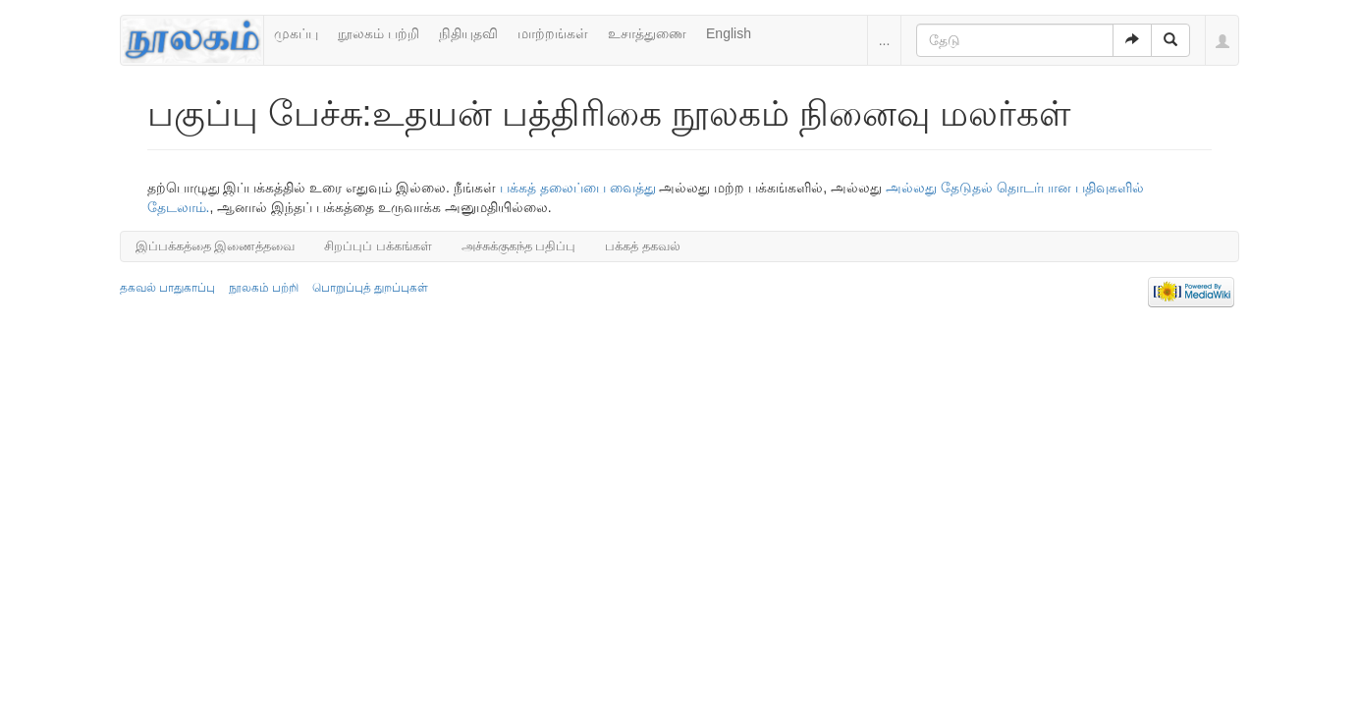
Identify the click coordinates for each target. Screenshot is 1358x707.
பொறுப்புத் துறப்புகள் (370, 288)
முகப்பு (296, 33)
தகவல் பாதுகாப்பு (167, 288)
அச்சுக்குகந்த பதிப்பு (519, 246)
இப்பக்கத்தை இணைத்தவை (216, 246)
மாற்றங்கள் (552, 33)
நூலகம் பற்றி (378, 33)
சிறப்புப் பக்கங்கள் (378, 246)
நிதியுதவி (468, 33)
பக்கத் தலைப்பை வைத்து (578, 187)
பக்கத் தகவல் (642, 246)
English (728, 33)
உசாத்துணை (647, 33)
